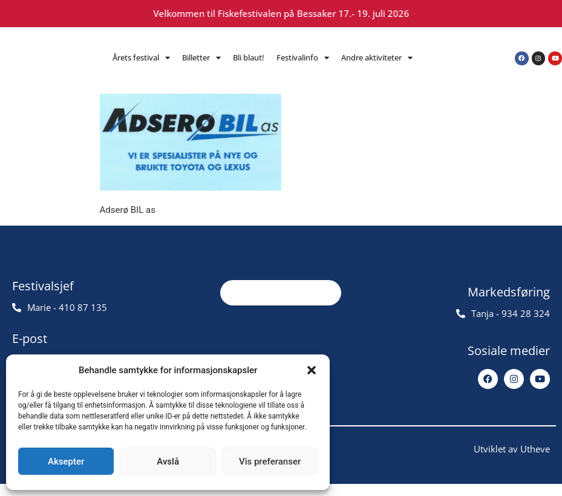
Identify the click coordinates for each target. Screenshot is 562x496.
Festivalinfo (302, 58)
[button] (312, 370)
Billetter (201, 58)
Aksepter (66, 461)
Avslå (168, 461)
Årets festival (141, 58)
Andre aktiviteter (377, 58)
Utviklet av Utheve (512, 461)
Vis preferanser (270, 461)
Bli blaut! (248, 57)
